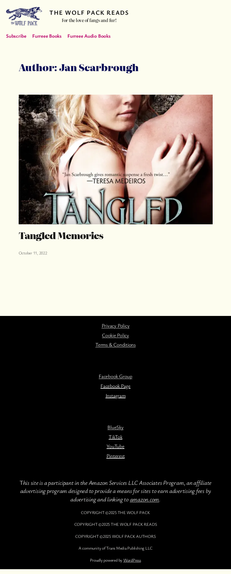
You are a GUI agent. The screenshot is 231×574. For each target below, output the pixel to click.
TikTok (115, 436)
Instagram (116, 395)
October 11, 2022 (33, 253)
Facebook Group (115, 376)
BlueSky (115, 427)
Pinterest (115, 455)
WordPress (132, 560)
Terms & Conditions (115, 344)
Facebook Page (115, 385)
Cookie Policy (115, 335)
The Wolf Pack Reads (89, 12)
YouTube (115, 446)
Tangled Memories (61, 235)
